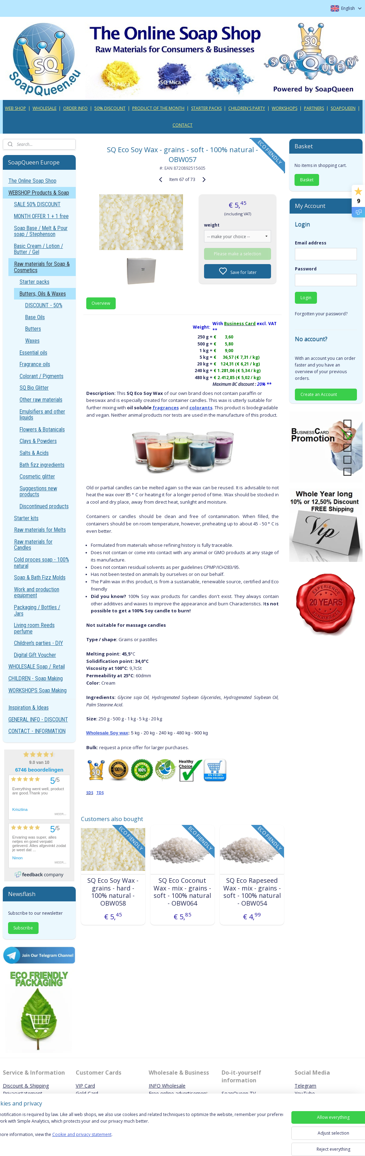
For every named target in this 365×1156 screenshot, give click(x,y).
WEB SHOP (15, 108)
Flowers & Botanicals (42, 429)
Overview (101, 303)
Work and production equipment (36, 592)
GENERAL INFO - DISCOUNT (38, 719)
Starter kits (26, 518)
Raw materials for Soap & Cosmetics (42, 267)
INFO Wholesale (167, 1085)
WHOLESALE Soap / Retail (36, 666)
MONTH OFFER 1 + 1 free (41, 216)
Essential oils (33, 352)
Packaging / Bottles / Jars (37, 610)
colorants (200, 407)
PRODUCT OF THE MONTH (158, 108)
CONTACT (182, 125)
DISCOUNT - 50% (43, 305)
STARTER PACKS (206, 108)
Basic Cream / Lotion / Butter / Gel (38, 249)
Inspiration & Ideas (28, 707)
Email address (310, 243)
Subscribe (23, 928)
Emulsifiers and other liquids (42, 414)
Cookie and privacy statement (100, 1141)
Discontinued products (44, 506)
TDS (100, 792)
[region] (136, 1132)
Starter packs (34, 281)
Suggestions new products (38, 491)
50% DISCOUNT (110, 108)
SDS (89, 792)
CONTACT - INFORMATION (37, 731)
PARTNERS (314, 108)
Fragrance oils (35, 364)
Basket (306, 180)
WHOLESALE (44, 108)
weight (211, 225)
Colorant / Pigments (41, 376)
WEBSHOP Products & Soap (38, 192)
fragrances (166, 407)
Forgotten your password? (321, 314)
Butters (33, 328)
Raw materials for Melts (40, 529)
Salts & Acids (34, 453)
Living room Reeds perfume (34, 628)
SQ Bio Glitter (34, 387)
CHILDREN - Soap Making (35, 678)
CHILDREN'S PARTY (246, 108)
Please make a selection (237, 253)
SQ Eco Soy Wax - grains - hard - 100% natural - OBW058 (112, 892)
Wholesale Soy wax (107, 732)
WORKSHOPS (284, 108)
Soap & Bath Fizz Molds (40, 577)
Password (306, 269)
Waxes (32, 340)
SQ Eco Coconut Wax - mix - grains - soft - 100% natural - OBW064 (182, 892)
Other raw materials (41, 399)
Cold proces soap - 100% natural (41, 562)
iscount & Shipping (28, 1085)
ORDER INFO (75, 108)
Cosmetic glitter (37, 476)
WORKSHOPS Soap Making (37, 690)
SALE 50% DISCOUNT (37, 204)
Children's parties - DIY (38, 643)
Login (305, 298)
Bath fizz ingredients (42, 465)
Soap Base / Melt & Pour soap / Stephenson (41, 231)
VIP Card (85, 1085)
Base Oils (35, 317)
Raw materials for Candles (33, 544)
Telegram (305, 1085)
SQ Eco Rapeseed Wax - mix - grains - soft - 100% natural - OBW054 (252, 892)
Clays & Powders (38, 441)
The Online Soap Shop (32, 180)
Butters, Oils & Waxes (43, 293)
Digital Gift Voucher (35, 655)
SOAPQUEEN (343, 108)
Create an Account (318, 394)
